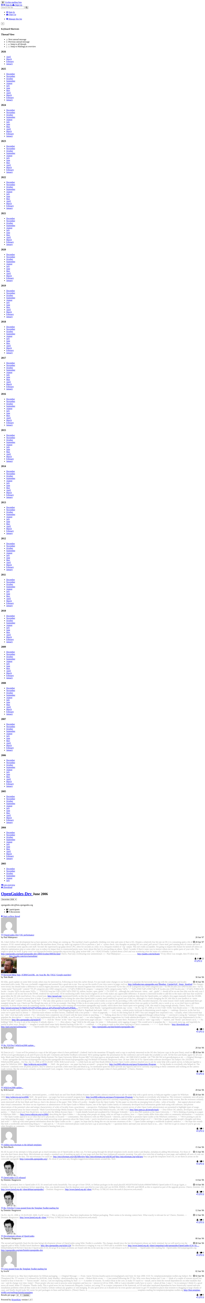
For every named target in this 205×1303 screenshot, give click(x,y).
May (8, 90)
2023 (3, 141)
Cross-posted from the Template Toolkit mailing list (24, 1269)
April (8, 57)
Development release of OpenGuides (17, 1236)
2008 (3, 683)
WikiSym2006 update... (12, 1087)
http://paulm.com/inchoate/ (148, 954)
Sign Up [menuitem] (17, 5)
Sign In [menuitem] (7, 5)
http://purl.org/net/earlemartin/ (14, 1027)
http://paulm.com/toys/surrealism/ (23, 956)
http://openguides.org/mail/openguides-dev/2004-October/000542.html (30, 954)
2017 (3, 357)
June (8, 88)
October (9, 79)
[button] (2, 5)
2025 (3, 68)
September (10, 81)
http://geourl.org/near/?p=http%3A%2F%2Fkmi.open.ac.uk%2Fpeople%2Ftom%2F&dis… (39, 1008)
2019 (3, 285)
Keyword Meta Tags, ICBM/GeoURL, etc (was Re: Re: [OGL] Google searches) (36, 975)
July (8, 86)
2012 (3, 538)
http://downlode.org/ (180, 1024)
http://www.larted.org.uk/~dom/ (78, 1189)
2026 (3, 51)
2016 (3, 394)
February (10, 61)
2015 (3, 430)
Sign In (10, 12)
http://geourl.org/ (55, 996)
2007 (3, 719)
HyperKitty (16, 1300)
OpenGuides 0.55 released (13, 1177)
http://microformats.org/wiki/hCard (100, 1156)
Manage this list (14, 19)
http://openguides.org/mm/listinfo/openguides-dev (113, 1027)
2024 (3, 105)
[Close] (2, 23)
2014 (3, 466)
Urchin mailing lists (13, 2)
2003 (3, 863)
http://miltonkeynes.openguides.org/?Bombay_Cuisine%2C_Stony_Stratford (160, 984)
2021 (3, 213)
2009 (3, 646)
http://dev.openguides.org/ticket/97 (26, 1020)
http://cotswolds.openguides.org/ (33, 1159)
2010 (3, 610)
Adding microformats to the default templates (21, 1145)
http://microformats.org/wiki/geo (129, 1156)
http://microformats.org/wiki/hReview (69, 1156)
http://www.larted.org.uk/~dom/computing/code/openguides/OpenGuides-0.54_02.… (163, 1245)
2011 (3, 574)
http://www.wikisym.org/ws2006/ (34, 1114)
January (9, 64)
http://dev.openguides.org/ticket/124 (56, 1245)
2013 (3, 502)
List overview (8, 885)
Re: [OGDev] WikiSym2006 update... (18, 1045)
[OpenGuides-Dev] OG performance (17, 935)
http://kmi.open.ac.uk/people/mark (144, 1110)
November (10, 76)
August (9, 83)
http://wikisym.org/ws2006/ (35, 1064)
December (10, 74)
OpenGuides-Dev (17, 893)
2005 (3, 791)
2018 (3, 321)
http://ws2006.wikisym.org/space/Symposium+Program (132, 1064)
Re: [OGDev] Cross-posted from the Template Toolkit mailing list (30, 1208)
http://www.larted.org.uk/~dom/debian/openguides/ (22, 1189)
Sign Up (11, 14)
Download (6, 887)
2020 (3, 249)
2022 (3, 177)
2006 (3, 755)
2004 (3, 827)
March (9, 59)
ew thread (10, 916)
